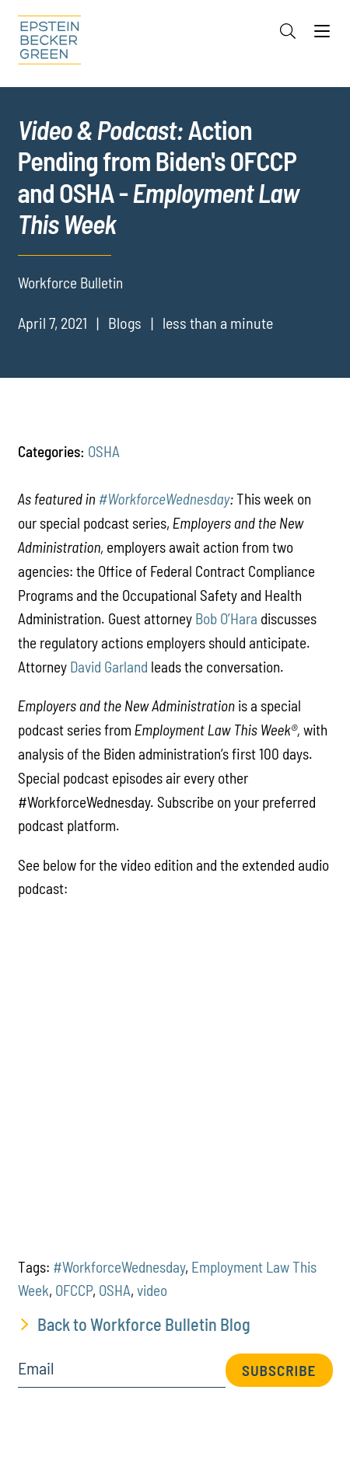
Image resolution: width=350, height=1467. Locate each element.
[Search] (288, 31)
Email (36, 1368)
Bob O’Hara (226, 618)
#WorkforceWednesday (164, 499)
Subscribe (279, 1370)
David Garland (109, 667)
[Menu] (322, 35)
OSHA (104, 451)
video (152, 1290)
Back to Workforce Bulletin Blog (143, 1324)
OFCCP (74, 1290)
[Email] (122, 1373)
